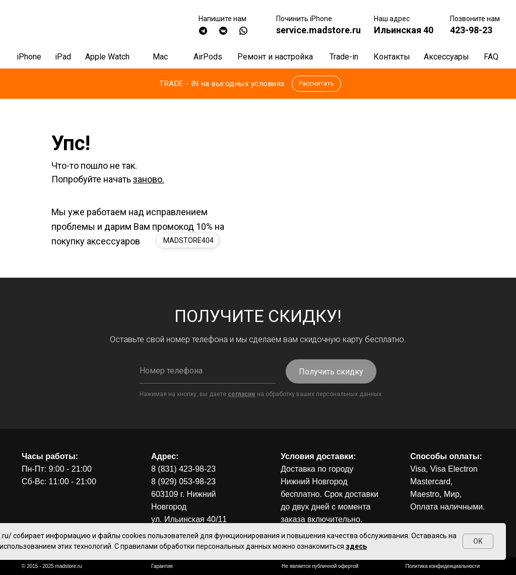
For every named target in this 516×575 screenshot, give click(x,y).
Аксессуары (446, 56)
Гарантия (162, 566)
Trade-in (344, 56)
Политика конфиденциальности (442, 566)
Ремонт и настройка (275, 56)
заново (147, 179)
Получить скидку (331, 371)
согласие (241, 394)
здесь (356, 546)
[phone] (208, 371)
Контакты (391, 56)
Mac (160, 56)
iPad (63, 56)
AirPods (208, 56)
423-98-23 (471, 30)
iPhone (29, 56)
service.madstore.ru (318, 30)
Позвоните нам (475, 19)
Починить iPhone (304, 19)
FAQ (491, 56)
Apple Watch (107, 56)
